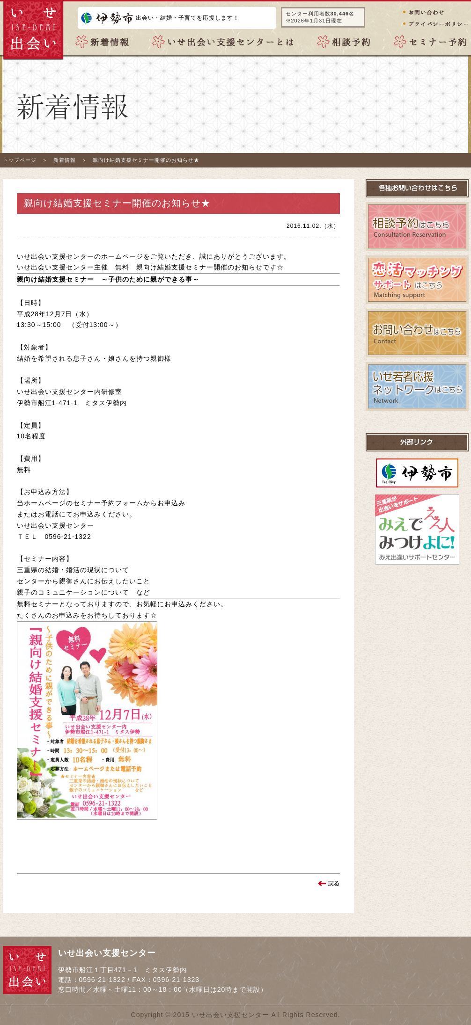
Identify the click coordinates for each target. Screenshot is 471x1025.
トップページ (20, 160)
